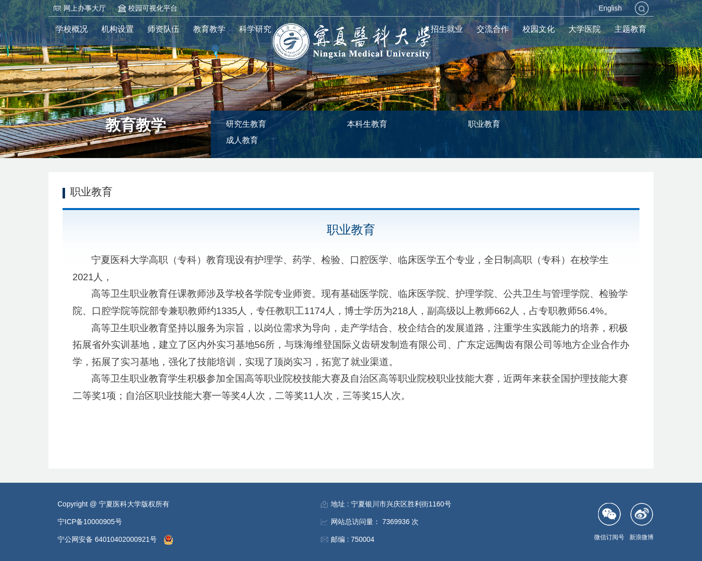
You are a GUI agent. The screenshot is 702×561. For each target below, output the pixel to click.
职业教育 (484, 124)
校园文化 (538, 29)
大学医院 (584, 29)
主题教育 (630, 29)
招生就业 (447, 29)
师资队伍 (163, 29)
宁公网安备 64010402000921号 (108, 539)
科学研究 (255, 29)
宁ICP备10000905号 (89, 522)
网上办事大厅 (85, 8)
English (610, 8)
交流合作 (493, 29)
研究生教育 (246, 124)
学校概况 (71, 29)
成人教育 (242, 140)
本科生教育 (367, 124)
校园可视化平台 (153, 8)
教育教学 (209, 29)
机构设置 (117, 29)
